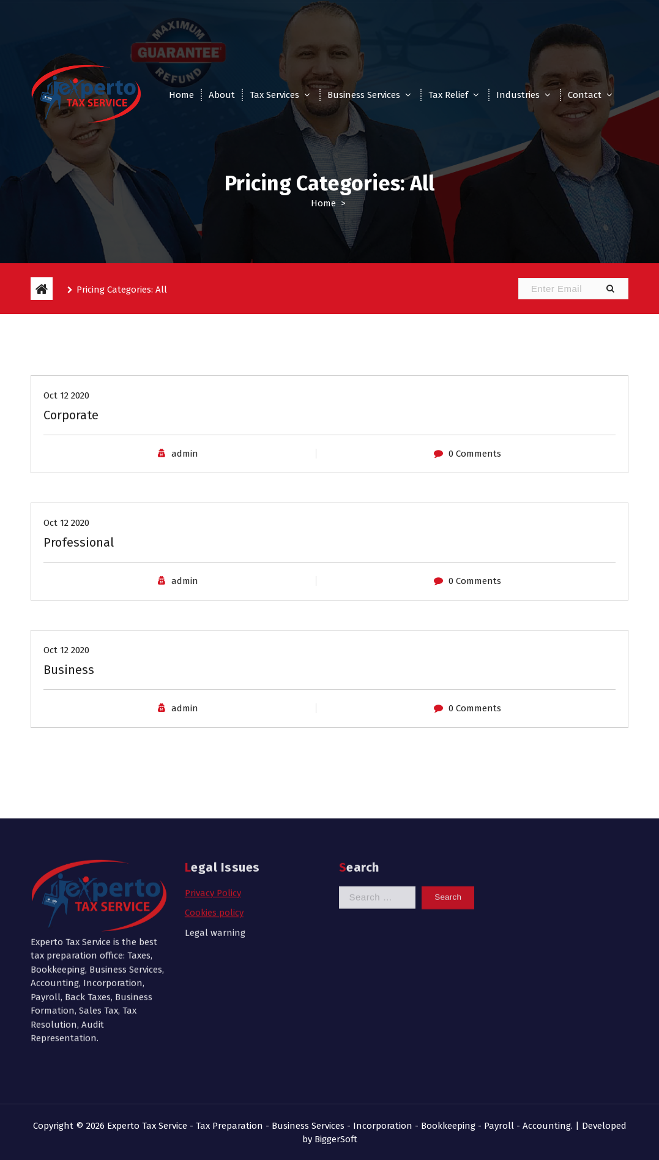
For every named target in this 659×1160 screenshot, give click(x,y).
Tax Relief (448, 94)
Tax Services (274, 94)
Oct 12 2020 (66, 430)
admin (184, 488)
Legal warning (215, 857)
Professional (78, 577)
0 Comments (475, 488)
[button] (610, 288)
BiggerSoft (336, 1139)
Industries (518, 94)
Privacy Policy (213, 817)
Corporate (71, 450)
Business (68, 704)
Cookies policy (214, 836)
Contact (584, 94)
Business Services (363, 94)
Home (181, 94)
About (222, 94)
